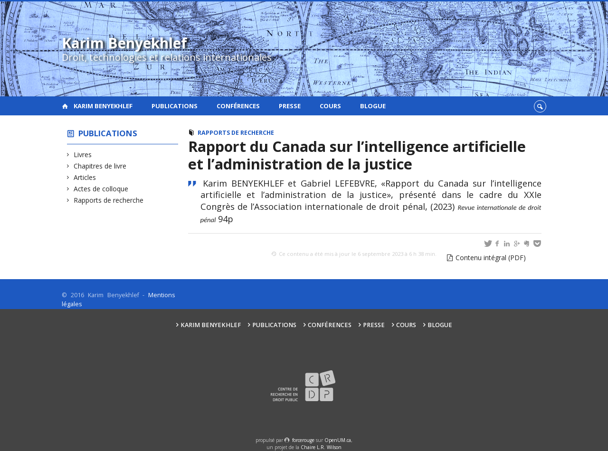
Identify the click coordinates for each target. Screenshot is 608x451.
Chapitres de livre (100, 165)
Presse (290, 106)
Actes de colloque (101, 188)
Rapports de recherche (108, 200)
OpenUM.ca (337, 440)
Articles (85, 177)
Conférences (238, 106)
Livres (83, 154)
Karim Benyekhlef (103, 106)
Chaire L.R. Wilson (321, 447)
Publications (175, 106)
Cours (330, 106)
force (303, 440)
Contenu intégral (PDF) (491, 257)
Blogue (373, 106)
